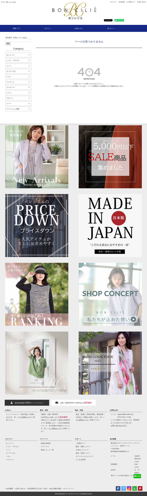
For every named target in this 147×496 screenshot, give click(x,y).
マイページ (44, 439)
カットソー (11, 55)
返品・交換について (83, 453)
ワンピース (11, 87)
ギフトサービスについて (84, 456)
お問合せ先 (114, 410)
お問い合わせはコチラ (119, 425)
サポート (78, 439)
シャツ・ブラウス (13, 60)
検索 (8, 43)
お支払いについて (82, 450)
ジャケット (11, 82)
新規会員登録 (46, 443)
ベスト (9, 76)
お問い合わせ (142, 2)
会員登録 (122, 2)
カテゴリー (9, 439)
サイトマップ (69, 488)
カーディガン (11, 71)
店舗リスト (17, 28)
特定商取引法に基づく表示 (37, 488)
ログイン (114, 2)
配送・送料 (44, 410)
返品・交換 (79, 410)
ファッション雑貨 (13, 109)
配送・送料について (83, 446)
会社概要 (113, 439)
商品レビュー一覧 (47, 450)
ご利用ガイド (131, 2)
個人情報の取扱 (55, 488)
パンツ (9, 93)
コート (9, 103)
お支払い (8, 410)
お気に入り (79, 28)
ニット (9, 66)
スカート (10, 98)
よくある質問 (80, 459)
